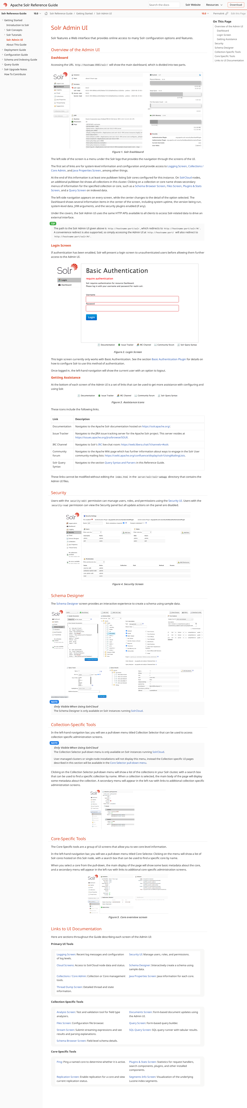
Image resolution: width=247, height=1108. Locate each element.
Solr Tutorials (13, 35)
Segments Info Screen (142, 1077)
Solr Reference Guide (61, 13)
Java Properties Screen (87, 170)
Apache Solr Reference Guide (34, 5)
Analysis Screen (66, 1012)
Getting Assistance (227, 39)
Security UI (175, 500)
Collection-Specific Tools (228, 51)
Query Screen (77, 190)
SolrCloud (186, 177)
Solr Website (193, 4)
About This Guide (16, 44)
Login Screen (224, 34)
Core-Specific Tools (225, 56)
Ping (59, 1062)
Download (236, 4)
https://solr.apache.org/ (156, 426)
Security (219, 43)
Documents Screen (140, 1012)
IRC (100, 444)
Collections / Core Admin (71, 976)
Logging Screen (177, 166)
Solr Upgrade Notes (15, 69)
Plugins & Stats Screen (142, 1062)
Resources (212, 4)
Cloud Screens (65, 965)
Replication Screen (68, 1077)
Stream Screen (65, 1030)
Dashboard (223, 30)
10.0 (204, 13)
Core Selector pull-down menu (128, 763)
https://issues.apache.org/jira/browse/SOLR (101, 437)
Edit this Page (238, 13)
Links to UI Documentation (229, 60)
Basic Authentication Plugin (169, 359)
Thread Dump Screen (69, 987)
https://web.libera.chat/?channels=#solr (144, 444)
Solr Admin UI (14, 39)
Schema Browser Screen (150, 186)
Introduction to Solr (17, 25)
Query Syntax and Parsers (120, 462)
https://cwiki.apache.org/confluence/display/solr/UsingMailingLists (145, 455)
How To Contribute (15, 74)
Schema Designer (224, 47)
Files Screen (174, 186)
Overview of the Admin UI (229, 26)
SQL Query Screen (140, 1030)
